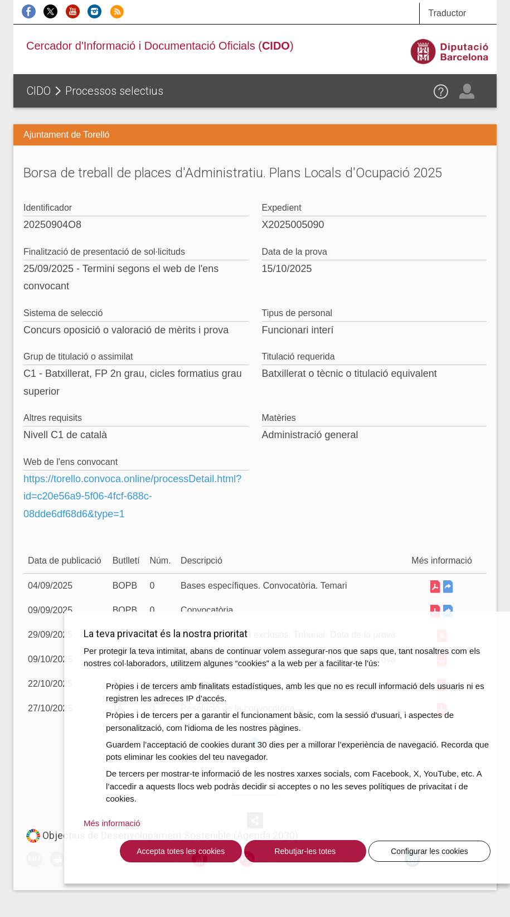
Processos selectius (114, 91)
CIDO (39, 91)
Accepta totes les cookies (181, 851)
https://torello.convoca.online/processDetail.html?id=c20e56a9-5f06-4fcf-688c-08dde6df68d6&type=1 (132, 496)
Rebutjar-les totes (305, 851)
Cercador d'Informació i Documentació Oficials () (160, 46)
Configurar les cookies (429, 851)
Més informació (112, 823)
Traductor (447, 13)
